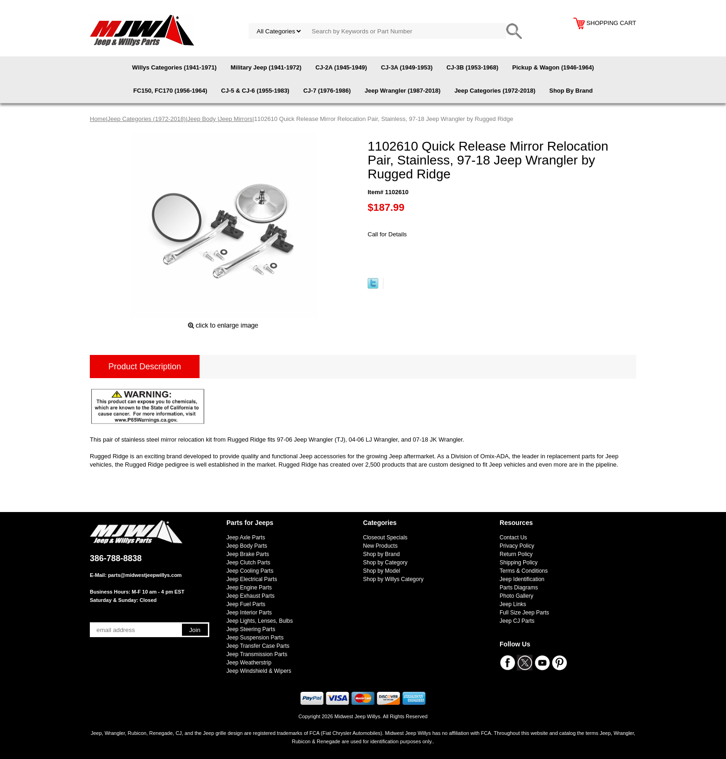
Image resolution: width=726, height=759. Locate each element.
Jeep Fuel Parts (245, 604)
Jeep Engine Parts (249, 587)
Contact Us (513, 537)
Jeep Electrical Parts (251, 579)
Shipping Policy (519, 562)
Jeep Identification (522, 579)
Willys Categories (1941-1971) (174, 67)
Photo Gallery (516, 596)
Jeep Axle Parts (245, 537)
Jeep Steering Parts (250, 629)
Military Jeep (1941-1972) (266, 67)
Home (98, 118)
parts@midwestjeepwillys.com (145, 575)
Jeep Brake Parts (247, 554)
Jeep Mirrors (235, 118)
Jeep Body (203, 118)
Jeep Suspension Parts (254, 637)
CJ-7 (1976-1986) (327, 90)
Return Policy (516, 554)
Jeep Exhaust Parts (250, 596)
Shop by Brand (381, 554)
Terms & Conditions (524, 571)
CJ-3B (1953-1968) (472, 67)
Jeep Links (513, 604)
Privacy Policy (517, 546)
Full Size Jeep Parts (524, 612)
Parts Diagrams (519, 587)
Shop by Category (385, 562)
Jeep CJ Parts (517, 621)
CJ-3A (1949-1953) (407, 67)
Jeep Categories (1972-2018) (494, 90)
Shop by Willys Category (393, 579)
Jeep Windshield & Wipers (258, 671)
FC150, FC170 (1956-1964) (170, 90)
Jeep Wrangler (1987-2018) (403, 90)
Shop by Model (381, 571)
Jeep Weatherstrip (248, 662)
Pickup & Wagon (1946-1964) (553, 67)
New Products (380, 546)
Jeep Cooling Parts (249, 571)
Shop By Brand (571, 90)
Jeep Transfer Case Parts (257, 646)
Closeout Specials (385, 537)
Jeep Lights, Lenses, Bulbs (259, 621)
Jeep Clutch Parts (248, 562)
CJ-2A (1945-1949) (341, 67)
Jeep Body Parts (246, 546)
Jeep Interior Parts (249, 612)
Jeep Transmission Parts (256, 654)
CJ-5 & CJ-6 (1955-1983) (255, 90)
